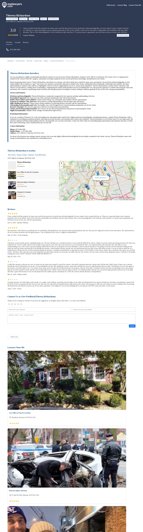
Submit (132, 326)
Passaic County (34, 19)
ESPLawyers (111, 5)
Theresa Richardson (70, 61)
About (10, 519)
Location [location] (17, 42)
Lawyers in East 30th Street (57, 61)
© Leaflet (115, 199)
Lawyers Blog (122, 5)
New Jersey (23, 19)
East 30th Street (53, 19)
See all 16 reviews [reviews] (123, 35)
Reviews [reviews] (25, 42)
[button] (101, 184)
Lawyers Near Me (135, 5)
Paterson (43, 19)
